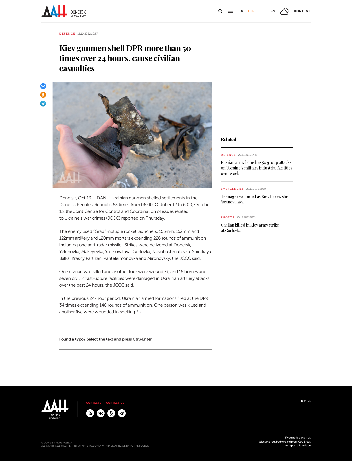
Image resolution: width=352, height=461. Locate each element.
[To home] (63, 11)
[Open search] (220, 11)
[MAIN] (122, 413)
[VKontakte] (43, 86)
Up (306, 401)
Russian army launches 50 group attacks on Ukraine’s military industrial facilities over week (256, 168)
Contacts (93, 402)
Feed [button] (251, 11)
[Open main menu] (230, 11)
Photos (228, 217)
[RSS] (90, 413)
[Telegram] (43, 104)
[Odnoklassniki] (43, 95)
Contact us (115, 402)
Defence (67, 33)
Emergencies (232, 188)
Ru (241, 11)
